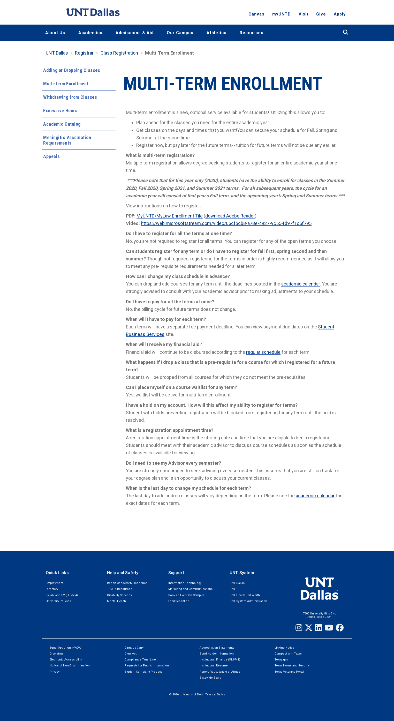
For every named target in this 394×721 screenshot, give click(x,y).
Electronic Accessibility (66, 659)
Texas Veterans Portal (289, 671)
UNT (233, 589)
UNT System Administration (248, 601)
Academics (90, 32)
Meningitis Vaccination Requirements (67, 140)
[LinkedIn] (318, 628)
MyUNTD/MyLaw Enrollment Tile (170, 216)
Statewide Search (211, 677)
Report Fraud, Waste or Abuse (220, 671)
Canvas (256, 14)
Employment (54, 583)
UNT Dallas (57, 53)
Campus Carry (134, 647)
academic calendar (300, 284)
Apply (340, 14)
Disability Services (119, 595)
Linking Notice (284, 647)
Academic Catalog (62, 124)
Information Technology (184, 583)
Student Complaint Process (143, 671)
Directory (52, 589)
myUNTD (281, 14)
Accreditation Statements (217, 647)
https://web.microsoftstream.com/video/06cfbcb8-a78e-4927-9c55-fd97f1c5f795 (226, 223)
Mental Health (116, 601)
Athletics (216, 32)
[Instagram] (299, 628)
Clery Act (131, 653)
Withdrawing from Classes (70, 97)
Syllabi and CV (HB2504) (62, 595)
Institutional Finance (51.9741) (220, 659)
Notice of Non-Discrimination (70, 665)
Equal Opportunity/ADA (65, 647)
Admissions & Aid (135, 32)
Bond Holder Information (217, 653)
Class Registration (119, 53)
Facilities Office (178, 601)
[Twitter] (309, 628)
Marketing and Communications (190, 589)
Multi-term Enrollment (65, 83)
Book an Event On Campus (186, 595)
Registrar (84, 53)
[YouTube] (328, 628)
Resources (251, 32)
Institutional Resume (214, 665)
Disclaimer (57, 653)
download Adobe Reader (230, 216)
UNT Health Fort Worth (245, 595)
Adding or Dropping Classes (71, 70)
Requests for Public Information (147, 665)
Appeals (51, 156)
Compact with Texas (288, 653)
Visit (303, 14)
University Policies (58, 601)
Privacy (54, 671)
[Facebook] (340, 628)
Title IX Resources (119, 589)
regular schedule (263, 352)
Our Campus (180, 32)
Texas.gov (281, 659)
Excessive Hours (60, 110)
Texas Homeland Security (292, 665)
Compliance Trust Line (140, 659)
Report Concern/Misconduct (127, 583)
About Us (55, 32)
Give (321, 14)
